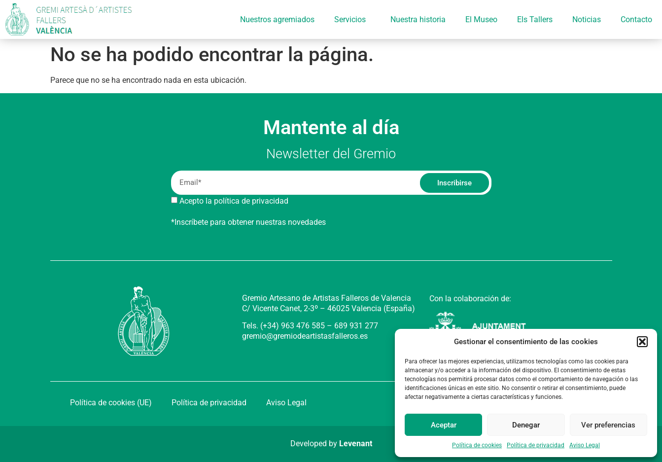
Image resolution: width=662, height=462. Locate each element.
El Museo (481, 19)
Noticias (586, 19)
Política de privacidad (535, 445)
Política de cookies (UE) (111, 402)
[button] (642, 342)
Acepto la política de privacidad (233, 201)
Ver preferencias (608, 425)
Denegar (526, 425)
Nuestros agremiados (277, 19)
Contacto (636, 19)
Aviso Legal (584, 445)
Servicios (352, 20)
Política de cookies (477, 445)
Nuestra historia (418, 19)
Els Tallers (535, 19)
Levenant (355, 443)
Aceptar (443, 425)
